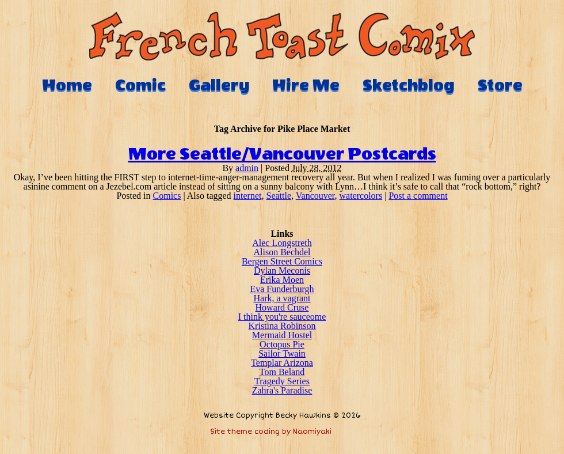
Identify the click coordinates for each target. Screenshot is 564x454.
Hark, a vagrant (281, 298)
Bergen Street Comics (282, 261)
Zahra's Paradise (282, 390)
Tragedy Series (282, 381)
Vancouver (315, 195)
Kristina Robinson (282, 326)
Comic (140, 85)
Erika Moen (282, 280)
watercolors (361, 195)
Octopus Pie (282, 344)
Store (500, 85)
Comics (167, 195)
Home (67, 85)
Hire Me (306, 85)
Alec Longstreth (282, 243)
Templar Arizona (282, 363)
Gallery (219, 85)
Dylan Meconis (282, 270)
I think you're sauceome (282, 316)
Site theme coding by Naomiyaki (270, 431)
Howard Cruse (282, 307)
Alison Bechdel (281, 252)
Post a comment (417, 195)
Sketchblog (409, 85)
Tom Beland (282, 372)
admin (246, 168)
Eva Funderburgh (282, 289)
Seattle (278, 195)
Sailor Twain (282, 353)
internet (248, 195)
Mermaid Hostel (282, 335)
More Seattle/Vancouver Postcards (282, 154)
